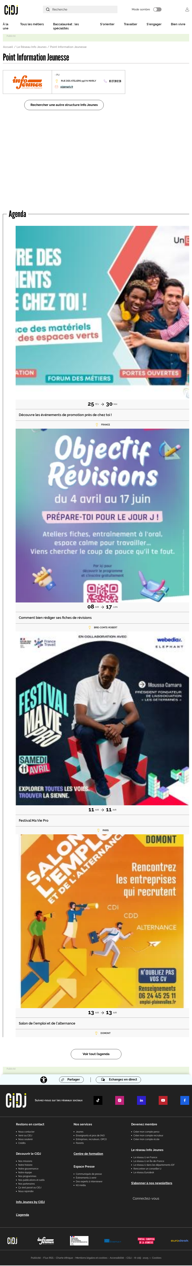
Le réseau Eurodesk (143, 1173)
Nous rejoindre (26, 1192)
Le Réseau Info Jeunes (31, 47)
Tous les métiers (32, 25)
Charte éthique (64, 1258)
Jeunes (79, 1132)
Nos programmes (27, 1177)
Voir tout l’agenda (96, 1055)
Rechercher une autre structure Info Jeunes (64, 105)
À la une (5, 27)
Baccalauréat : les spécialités (66, 27)
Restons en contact (30, 1125)
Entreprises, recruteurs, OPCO (91, 1140)
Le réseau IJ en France (145, 1158)
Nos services (83, 1125)
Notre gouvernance (28, 1169)
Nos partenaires (26, 1184)
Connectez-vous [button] (146, 1199)
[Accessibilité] (43, 1080)
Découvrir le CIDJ (28, 1154)
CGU (129, 1258)
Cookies (156, 1258)
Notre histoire (25, 1165)
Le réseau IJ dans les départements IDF (154, 1165)
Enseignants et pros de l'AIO (90, 1136)
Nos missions (25, 1161)
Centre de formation (88, 1154)
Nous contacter (26, 1132)
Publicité (36, 1258)
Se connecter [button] (187, 10)
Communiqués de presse (89, 1174)
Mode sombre (145, 9)
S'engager (154, 25)
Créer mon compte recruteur (148, 1136)
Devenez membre (144, 1125)
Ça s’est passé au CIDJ (29, 1188)
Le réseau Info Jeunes (147, 1150)
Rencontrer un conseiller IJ (147, 1169)
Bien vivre (178, 25)
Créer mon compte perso (146, 1132)
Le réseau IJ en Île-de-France (148, 1161)
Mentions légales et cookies (91, 1258)
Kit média (81, 1186)
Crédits (22, 1143)
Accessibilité (117, 1258)
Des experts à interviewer (89, 1182)
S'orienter (107, 25)
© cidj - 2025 (141, 1258)
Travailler (130, 25)
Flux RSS (48, 1258)
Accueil (8, 47)
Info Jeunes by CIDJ (30, 1202)
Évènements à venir (86, 1178)
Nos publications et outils (31, 1180)
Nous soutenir (25, 1140)
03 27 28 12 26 (115, 82)
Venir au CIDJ (25, 1136)
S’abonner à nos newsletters (151, 1184)
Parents (80, 1143)
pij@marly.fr (66, 87)
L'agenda (22, 1215)
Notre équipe (25, 1173)
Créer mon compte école (146, 1140)
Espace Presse (84, 1167)
